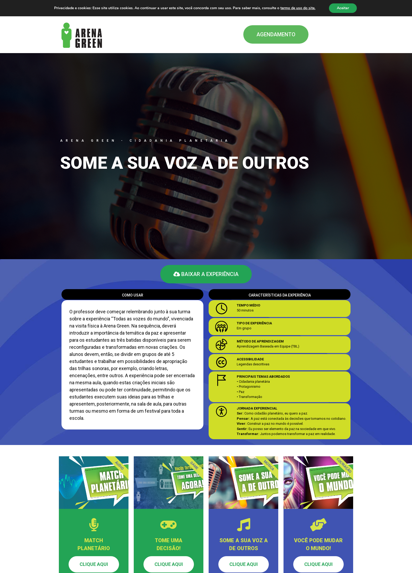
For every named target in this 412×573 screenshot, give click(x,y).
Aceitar (343, 8)
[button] (275, 34)
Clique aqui (94, 564)
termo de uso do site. (297, 8)
